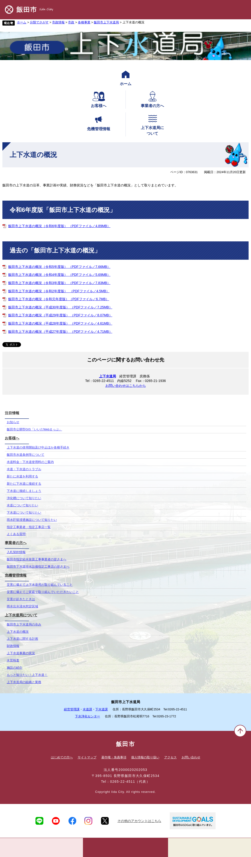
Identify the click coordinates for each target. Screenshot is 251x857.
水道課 (87, 709)
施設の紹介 (14, 667)
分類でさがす (39, 22)
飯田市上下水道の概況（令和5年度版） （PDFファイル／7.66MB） (59, 267)
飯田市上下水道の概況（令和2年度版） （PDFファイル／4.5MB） (58, 291)
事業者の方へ (152, 99)
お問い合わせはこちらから (125, 386)
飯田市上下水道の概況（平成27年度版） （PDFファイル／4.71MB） (60, 331)
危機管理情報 (98, 122)
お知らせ (13, 422)
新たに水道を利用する (22, 476)
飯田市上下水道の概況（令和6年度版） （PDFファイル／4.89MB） (59, 226)
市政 (71, 22)
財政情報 (13, 646)
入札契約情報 (16, 552)
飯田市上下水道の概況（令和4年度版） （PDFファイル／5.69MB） (59, 275)
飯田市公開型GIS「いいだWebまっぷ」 (34, 429)
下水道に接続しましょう (24, 491)
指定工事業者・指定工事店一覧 (29, 527)
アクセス (170, 757)
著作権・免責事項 (113, 757)
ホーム (21, 22)
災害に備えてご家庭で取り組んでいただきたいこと (43, 592)
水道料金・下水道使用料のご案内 (30, 462)
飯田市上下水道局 (106, 22)
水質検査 (13, 660)
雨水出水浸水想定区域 (22, 606)
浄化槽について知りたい (24, 498)
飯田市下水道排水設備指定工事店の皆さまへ (38, 566)
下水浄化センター (87, 716)
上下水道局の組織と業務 (24, 682)
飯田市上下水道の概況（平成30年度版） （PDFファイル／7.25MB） (60, 307)
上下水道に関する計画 (22, 638)
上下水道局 (107, 376)
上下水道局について (152, 124)
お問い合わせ (191, 757)
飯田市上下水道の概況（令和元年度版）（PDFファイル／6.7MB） (58, 299)
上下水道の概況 (18, 631)
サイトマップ (87, 757)
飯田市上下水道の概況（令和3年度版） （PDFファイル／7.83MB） (59, 283)
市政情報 (58, 22)
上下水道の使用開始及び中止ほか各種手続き (38, 447)
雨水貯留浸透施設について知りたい (32, 520)
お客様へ (98, 99)
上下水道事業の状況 (21, 653)
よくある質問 (16, 534)
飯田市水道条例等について (25, 454)
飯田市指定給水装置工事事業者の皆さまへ (36, 559)
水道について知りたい (22, 505)
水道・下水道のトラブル (24, 469)
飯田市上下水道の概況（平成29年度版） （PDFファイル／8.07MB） (60, 315)
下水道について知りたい (24, 512)
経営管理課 (72, 709)
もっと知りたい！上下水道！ (27, 675)
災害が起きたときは (21, 599)
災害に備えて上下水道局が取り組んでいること (40, 584)
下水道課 (101, 709)
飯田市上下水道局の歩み (24, 624)
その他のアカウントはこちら (139, 821)
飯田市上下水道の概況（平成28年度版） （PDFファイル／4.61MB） (60, 323)
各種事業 (84, 22)
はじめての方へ (62, 757)
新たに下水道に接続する (24, 483)
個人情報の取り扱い (145, 757)
